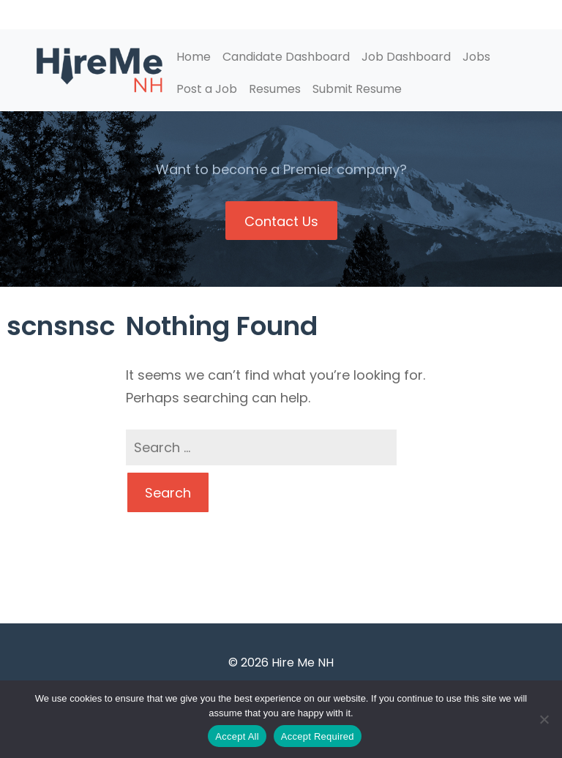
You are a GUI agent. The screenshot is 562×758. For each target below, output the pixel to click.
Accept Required (317, 736)
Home (193, 56)
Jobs (476, 56)
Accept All (237, 736)
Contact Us (281, 221)
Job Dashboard (406, 56)
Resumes (275, 88)
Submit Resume (357, 88)
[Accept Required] (543, 719)
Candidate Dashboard (286, 56)
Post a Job (206, 88)
